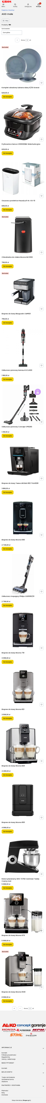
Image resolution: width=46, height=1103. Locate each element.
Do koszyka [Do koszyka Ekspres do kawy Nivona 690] (7, 549)
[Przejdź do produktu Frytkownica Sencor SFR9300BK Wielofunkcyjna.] (23, 122)
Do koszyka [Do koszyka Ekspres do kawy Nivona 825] (7, 775)
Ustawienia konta (8, 1079)
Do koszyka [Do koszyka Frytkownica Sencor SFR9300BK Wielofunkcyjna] (7, 153)
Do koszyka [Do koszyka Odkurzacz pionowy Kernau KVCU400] (7, 379)
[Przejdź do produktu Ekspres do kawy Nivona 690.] (23, 518)
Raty (3, 1093)
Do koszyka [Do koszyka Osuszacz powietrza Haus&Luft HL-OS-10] (7, 210)
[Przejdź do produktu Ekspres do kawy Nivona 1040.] (23, 970)
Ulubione (5, 1082)
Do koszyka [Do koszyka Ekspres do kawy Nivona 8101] (7, 831)
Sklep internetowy (21, 1100)
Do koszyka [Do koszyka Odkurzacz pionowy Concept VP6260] (7, 436)
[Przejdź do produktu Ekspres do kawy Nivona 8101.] (23, 800)
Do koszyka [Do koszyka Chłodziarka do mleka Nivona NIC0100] (7, 266)
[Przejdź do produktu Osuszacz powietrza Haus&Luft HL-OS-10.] (23, 178)
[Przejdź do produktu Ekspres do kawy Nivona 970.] (23, 913)
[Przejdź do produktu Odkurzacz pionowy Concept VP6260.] (23, 405)
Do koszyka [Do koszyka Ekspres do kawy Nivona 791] (7, 662)
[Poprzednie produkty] (20, 1008)
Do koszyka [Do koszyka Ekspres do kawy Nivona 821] (7, 718)
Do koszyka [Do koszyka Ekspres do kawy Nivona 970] (7, 945)
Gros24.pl (8, 10)
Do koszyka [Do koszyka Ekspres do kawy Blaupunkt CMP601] (7, 323)
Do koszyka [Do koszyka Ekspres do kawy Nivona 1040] (7, 1001)
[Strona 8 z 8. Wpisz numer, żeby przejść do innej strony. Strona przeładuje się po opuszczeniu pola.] (27, 40)
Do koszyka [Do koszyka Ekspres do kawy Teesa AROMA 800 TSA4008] (7, 492)
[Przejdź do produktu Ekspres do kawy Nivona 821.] (23, 687)
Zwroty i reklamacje (8, 1059)
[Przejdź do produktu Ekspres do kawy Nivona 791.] (23, 631)
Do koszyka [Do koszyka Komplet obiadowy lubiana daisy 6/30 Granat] (7, 97)
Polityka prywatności (9, 1055)
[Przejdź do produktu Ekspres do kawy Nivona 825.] (23, 744)
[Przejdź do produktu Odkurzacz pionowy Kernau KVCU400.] (23, 348)
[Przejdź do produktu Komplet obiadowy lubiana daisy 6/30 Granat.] (23, 65)
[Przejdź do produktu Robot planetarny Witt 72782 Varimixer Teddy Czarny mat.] (23, 857)
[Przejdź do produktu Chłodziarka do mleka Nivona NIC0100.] (23, 235)
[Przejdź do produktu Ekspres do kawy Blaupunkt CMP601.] (23, 292)
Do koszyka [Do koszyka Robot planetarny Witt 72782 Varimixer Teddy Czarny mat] (7, 888)
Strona (23, 40)
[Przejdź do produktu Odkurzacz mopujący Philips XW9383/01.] (23, 574)
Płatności (5, 1091)
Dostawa (5, 1095)
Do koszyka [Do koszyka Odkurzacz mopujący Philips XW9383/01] (7, 605)
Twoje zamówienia (8, 1077)
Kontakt (4, 1053)
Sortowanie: (6, 29)
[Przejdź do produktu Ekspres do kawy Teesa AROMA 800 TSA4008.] (23, 461)
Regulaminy (6, 1057)
